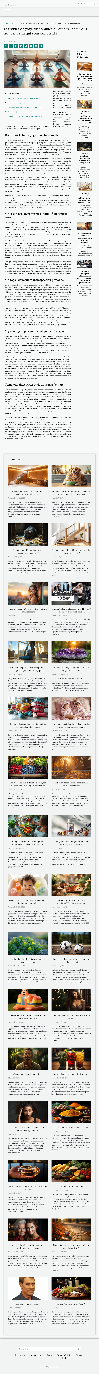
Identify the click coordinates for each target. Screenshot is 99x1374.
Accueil (6, 23)
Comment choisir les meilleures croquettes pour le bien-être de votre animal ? (85, 117)
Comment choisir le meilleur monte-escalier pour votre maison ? (84, 198)
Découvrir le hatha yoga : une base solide (23, 98)
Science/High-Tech (64, 1357)
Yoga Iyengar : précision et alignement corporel (26, 112)
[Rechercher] (85, 3)
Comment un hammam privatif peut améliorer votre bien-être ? (85, 77)
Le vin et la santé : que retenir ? (71, 1304)
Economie (20, 1355)
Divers (79, 1355)
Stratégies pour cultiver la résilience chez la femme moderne (85, 238)
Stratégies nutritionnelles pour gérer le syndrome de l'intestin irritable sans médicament (28, 844)
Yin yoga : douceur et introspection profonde (25, 107)
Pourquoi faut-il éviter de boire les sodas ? (71, 1074)
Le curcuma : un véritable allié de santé (71, 1127)
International (34, 1355)
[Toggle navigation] (7, 12)
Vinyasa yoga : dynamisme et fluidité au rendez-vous (27, 103)
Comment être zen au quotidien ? (27, 1074)
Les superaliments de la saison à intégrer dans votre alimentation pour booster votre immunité (28, 786)
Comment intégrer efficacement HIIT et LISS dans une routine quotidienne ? (84, 277)
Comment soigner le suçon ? (28, 1304)
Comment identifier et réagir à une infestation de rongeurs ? (85, 158)
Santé (13, 23)
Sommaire (13, 93)
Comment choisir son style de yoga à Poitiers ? (25, 116)
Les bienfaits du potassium (71, 1186)
